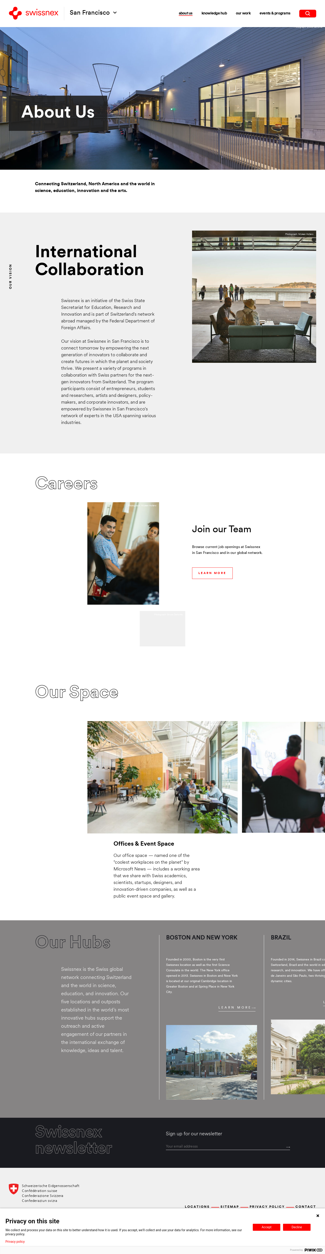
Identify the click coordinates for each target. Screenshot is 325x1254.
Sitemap (230, 1206)
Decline (297, 1227)
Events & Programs (275, 13)
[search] (307, 13)
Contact (305, 1206)
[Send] (288, 1147)
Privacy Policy (267, 1206)
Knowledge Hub (214, 13)
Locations (197, 1206)
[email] (228, 1147)
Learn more (236, 1007)
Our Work (243, 13)
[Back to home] (33, 13)
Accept (267, 1227)
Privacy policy (15, 1241)
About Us (186, 13)
